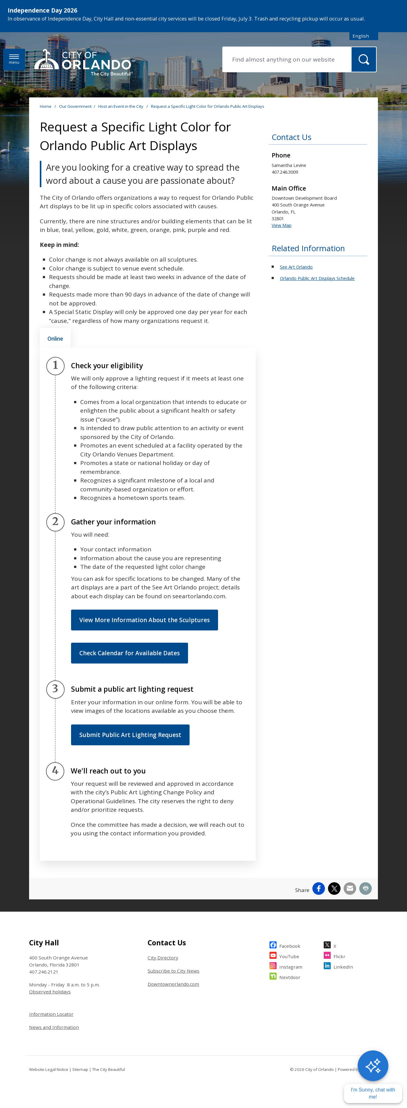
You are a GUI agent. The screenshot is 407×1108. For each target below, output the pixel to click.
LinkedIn (343, 966)
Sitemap (80, 1069)
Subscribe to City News (173, 971)
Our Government (75, 106)
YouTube (289, 955)
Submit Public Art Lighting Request (130, 735)
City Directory (163, 958)
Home (45, 106)
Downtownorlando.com (173, 984)
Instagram (290, 966)
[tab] (55, 338)
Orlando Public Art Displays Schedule (317, 278)
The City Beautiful (108, 1069)
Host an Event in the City (121, 106)
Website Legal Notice (48, 1069)
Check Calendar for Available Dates (129, 653)
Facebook (289, 945)
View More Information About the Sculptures (144, 620)
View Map (282, 225)
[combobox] (363, 36)
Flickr (339, 955)
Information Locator (51, 1014)
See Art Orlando (296, 267)
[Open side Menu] (14, 59)
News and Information (54, 1027)
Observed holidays (50, 992)
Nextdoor (289, 976)
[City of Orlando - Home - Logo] (84, 63)
